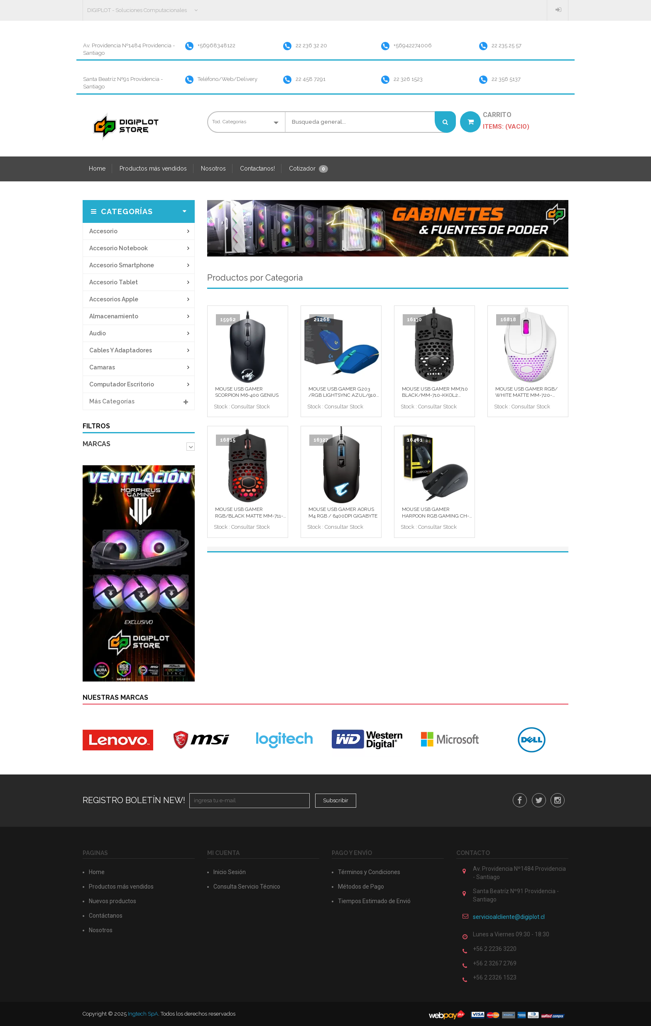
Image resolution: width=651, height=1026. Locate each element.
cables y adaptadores (120, 350)
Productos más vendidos (153, 168)
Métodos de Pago (361, 886)
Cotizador (308, 169)
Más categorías (138, 399)
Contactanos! (257, 168)
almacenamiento (113, 316)
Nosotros (213, 168)
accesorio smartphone (121, 265)
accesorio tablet (113, 282)
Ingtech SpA (143, 1014)
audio (97, 333)
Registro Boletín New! (134, 800)
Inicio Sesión (559, 9)
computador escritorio (121, 384)
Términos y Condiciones (369, 872)
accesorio (103, 231)
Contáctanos (105, 915)
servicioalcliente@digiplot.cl (509, 917)
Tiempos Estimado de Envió (374, 901)
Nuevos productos (112, 901)
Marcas (96, 444)
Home (97, 168)
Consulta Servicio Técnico (246, 886)
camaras (102, 367)
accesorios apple (113, 299)
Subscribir (335, 800)
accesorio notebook (118, 248)
